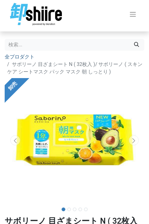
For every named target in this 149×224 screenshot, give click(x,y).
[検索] (136, 45)
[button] (15, 140)
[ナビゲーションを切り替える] (132, 14)
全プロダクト (20, 57)
